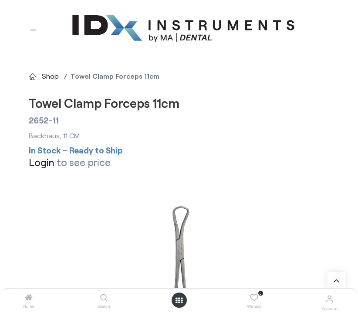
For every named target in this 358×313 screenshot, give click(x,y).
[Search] (104, 297)
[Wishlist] (254, 298)
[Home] (29, 297)
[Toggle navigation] (33, 29)
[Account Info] (329, 298)
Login (41, 162)
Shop (50, 76)
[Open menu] (179, 300)
